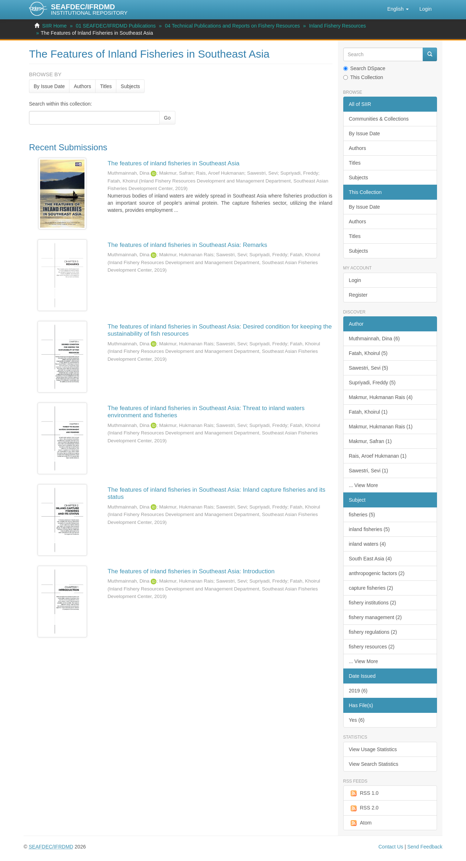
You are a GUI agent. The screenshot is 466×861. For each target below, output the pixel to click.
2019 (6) (358, 691)
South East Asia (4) (370, 558)
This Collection (363, 77)
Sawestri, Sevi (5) (368, 368)
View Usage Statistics (373, 749)
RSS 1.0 (364, 793)
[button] (398, 9)
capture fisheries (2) (371, 588)
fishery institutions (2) (372, 602)
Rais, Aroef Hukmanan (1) (378, 456)
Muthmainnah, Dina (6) (374, 338)
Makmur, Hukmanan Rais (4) (381, 397)
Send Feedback (424, 847)
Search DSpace (364, 68)
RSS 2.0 (364, 808)
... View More (363, 485)
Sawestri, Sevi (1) (368, 470)
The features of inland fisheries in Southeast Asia (173, 163)
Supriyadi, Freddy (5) (372, 382)
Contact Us (390, 847)
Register (358, 295)
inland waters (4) (367, 544)
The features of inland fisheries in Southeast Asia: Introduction (191, 571)
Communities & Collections (379, 119)
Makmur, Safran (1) (370, 441)
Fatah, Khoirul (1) (368, 412)
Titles (106, 86)
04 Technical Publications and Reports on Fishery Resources (232, 26)
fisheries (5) (362, 514)
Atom (360, 823)
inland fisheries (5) (369, 529)
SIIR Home (54, 26)
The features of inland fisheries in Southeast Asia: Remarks (187, 245)
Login (355, 280)
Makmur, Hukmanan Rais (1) (381, 426)
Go (167, 118)
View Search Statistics (373, 764)
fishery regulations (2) (373, 632)
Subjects (130, 86)
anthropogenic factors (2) (377, 573)
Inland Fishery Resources (337, 26)
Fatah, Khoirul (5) (368, 353)
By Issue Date (49, 86)
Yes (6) (357, 720)
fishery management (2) (375, 617)
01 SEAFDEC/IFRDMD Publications (116, 26)
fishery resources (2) (372, 647)
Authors (82, 86)
